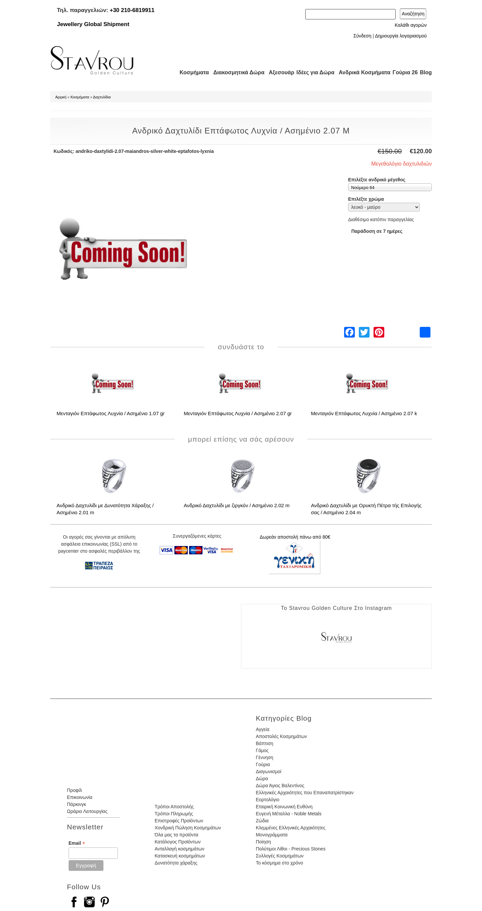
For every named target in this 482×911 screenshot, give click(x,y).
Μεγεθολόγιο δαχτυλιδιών (401, 164)
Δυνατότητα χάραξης (176, 863)
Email (77, 843)
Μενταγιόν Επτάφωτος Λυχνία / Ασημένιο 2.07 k (364, 413)
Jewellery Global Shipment (93, 24)
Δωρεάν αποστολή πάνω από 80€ (295, 537)
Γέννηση (264, 757)
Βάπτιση (264, 743)
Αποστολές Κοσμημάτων (281, 736)
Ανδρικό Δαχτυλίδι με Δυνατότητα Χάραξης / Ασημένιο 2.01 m (105, 509)
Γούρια (263, 764)
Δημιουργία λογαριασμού (401, 35)
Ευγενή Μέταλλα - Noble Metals (288, 813)
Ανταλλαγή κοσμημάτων (180, 848)
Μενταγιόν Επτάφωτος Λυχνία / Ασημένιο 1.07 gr (111, 413)
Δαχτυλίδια (102, 97)
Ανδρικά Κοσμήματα (361, 72)
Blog (426, 72)
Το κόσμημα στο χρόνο (279, 863)
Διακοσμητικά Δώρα (235, 72)
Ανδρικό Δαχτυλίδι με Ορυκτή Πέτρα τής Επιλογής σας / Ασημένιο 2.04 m (366, 509)
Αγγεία (262, 729)
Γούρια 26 (403, 72)
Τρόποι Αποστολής (174, 806)
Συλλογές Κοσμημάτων (280, 855)
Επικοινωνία (79, 797)
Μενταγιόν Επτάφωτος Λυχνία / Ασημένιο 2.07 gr (238, 413)
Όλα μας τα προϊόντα (176, 834)
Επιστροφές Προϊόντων (179, 820)
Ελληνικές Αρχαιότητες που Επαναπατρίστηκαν (304, 792)
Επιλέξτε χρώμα (366, 199)
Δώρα (262, 778)
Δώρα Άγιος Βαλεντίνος (280, 785)
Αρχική (60, 97)
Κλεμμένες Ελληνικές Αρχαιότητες (290, 827)
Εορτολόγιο (267, 799)
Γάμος (262, 750)
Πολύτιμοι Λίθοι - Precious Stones (290, 848)
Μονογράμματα (272, 834)
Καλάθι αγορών (411, 25)
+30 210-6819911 (132, 10)
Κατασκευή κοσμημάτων (180, 855)
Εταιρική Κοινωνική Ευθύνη (284, 806)
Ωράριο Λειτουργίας (87, 811)
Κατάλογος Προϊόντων (178, 841)
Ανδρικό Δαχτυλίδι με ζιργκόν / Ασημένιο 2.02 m (237, 505)
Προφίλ (74, 790)
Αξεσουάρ (278, 72)
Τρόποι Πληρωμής (174, 813)
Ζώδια (262, 820)
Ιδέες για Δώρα (313, 72)
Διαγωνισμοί (268, 771)
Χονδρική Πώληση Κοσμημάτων (188, 827)
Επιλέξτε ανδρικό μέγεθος (376, 179)
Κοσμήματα (192, 72)
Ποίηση (263, 841)
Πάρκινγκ (76, 804)
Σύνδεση (362, 35)
